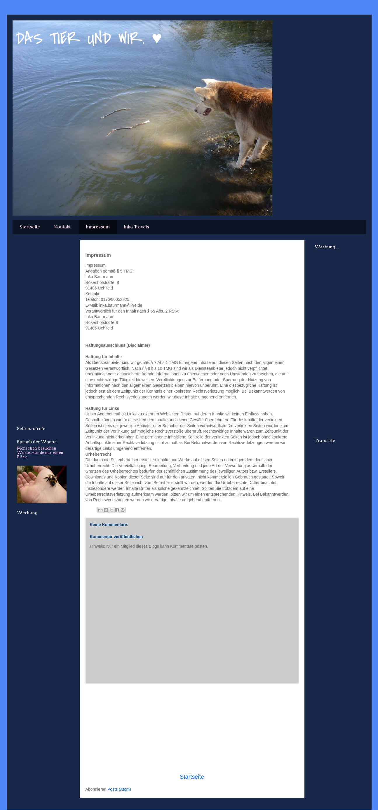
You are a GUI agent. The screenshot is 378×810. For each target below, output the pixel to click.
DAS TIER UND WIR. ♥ (88, 39)
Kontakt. (63, 227)
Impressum (98, 227)
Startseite (30, 227)
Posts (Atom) (119, 789)
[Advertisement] (192, 728)
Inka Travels (136, 227)
